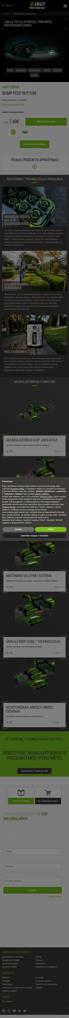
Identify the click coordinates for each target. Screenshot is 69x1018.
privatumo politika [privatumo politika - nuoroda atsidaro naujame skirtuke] (17, 489)
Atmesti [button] (18, 529)
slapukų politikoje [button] (42, 494)
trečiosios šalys (46, 497)
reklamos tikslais (9, 507)
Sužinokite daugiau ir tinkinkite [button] (34, 536)
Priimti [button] (51, 529)
